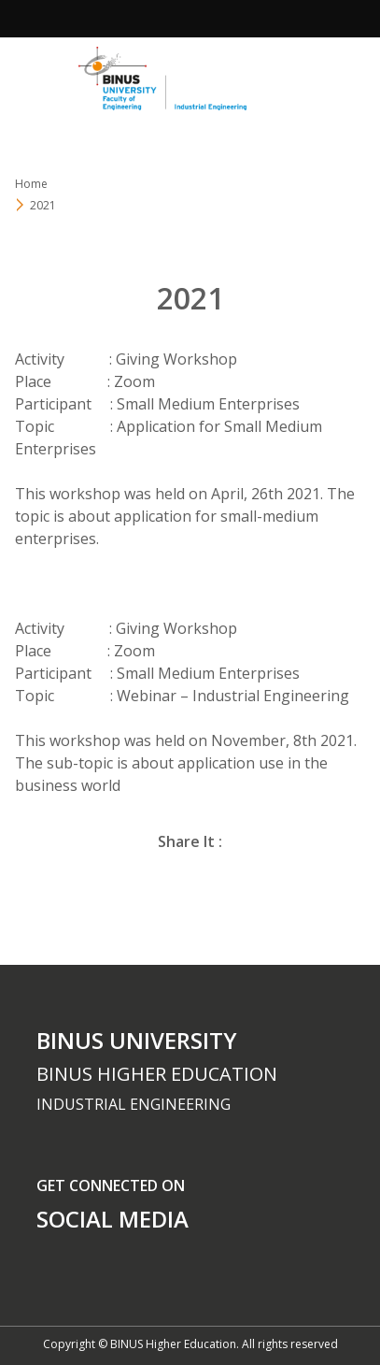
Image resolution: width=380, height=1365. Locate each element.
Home (31, 184)
